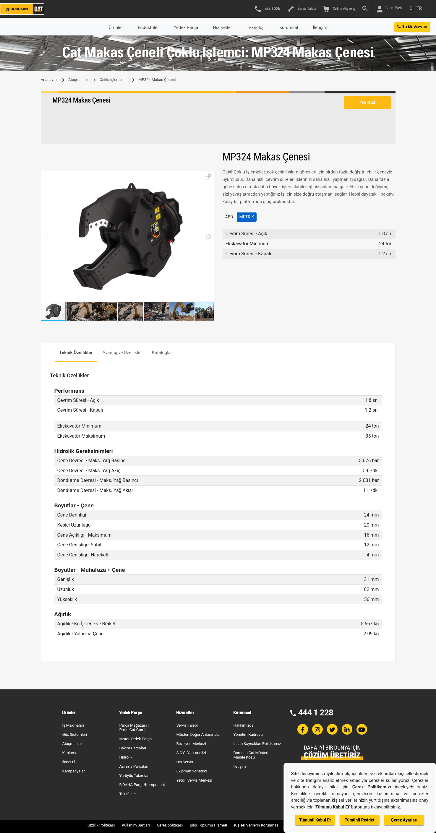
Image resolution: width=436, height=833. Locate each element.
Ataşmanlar (78, 79)
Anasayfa (49, 79)
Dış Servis (184, 761)
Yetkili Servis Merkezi (194, 780)
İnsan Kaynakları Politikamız (257, 743)
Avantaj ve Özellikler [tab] (122, 352)
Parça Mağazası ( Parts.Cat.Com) (134, 727)
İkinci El (68, 761)
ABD (229, 217)
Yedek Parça (186, 27)
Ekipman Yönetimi (191, 771)
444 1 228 (315, 712)
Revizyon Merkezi (191, 743)
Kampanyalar (73, 771)
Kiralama (69, 752)
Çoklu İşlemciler (113, 79)
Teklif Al (367, 102)
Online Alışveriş (339, 9)
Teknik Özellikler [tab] (76, 352)
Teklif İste (127, 793)
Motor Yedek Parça (135, 738)
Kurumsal (288, 27)
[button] (208, 176)
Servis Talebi (302, 9)
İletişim (239, 766)
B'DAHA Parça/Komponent (142, 784)
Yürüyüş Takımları (134, 775)
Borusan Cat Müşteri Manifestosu (250, 754)
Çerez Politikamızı (373, 787)
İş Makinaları (73, 725)
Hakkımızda (243, 725)
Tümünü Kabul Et (315, 820)
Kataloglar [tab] (162, 352)
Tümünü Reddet (359, 820)
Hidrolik (125, 757)
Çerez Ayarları (404, 820)
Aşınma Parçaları (133, 766)
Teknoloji (256, 27)
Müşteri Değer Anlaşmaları (198, 734)
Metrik (246, 217)
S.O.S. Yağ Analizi (191, 752)
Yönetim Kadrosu (247, 734)
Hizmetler (222, 27)
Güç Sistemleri (74, 734)
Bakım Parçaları (132, 748)
